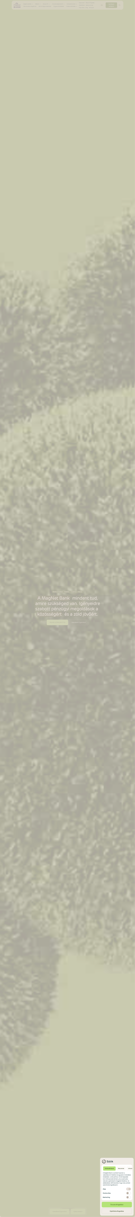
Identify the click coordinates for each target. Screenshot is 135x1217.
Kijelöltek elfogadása (117, 1211)
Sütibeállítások (109, 1168)
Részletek (121, 1168)
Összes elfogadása (116, 1205)
